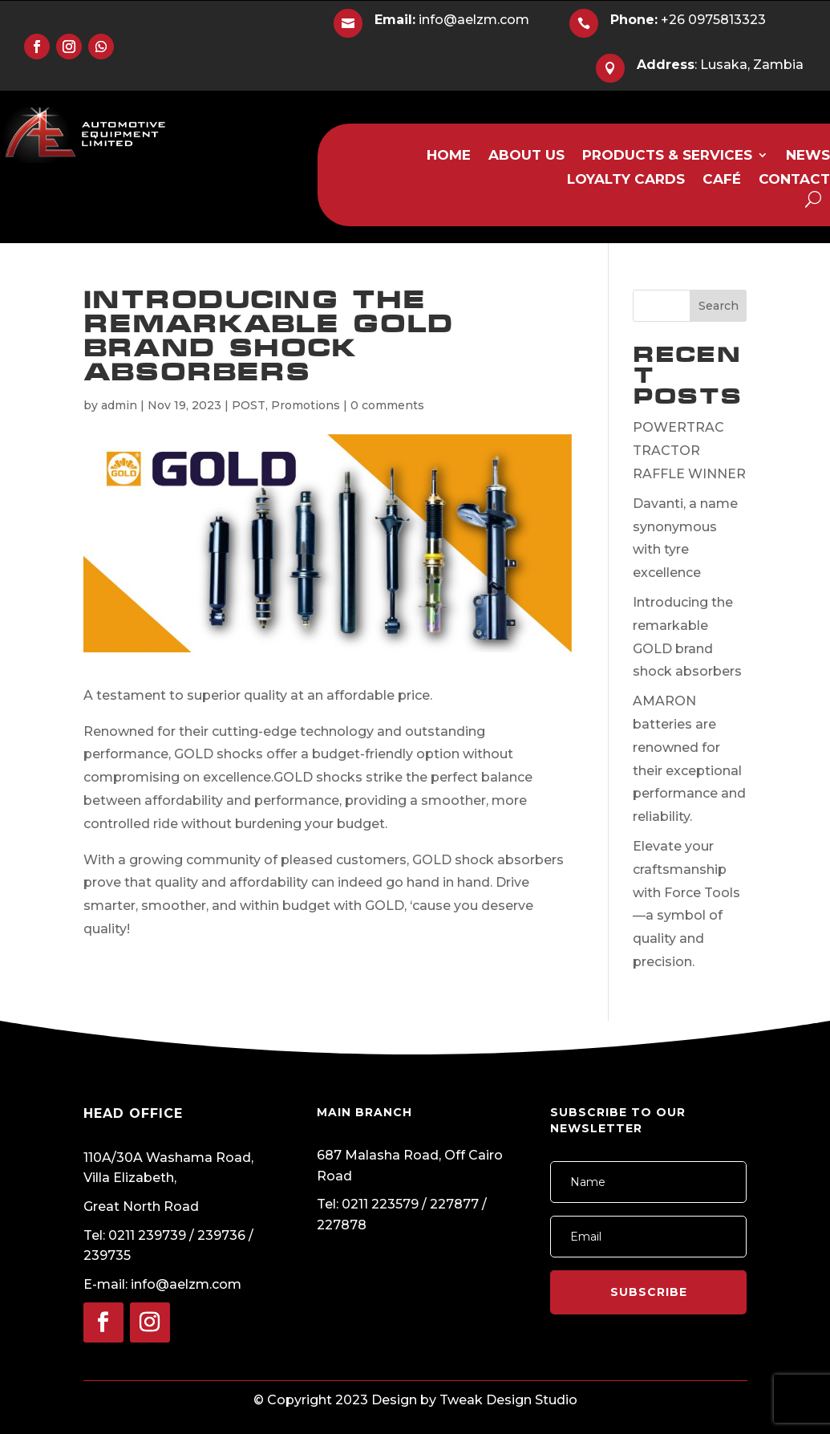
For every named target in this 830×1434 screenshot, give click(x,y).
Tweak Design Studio (508, 1400)
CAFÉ (721, 180)
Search (718, 306)
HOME (449, 156)
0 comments (387, 405)
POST (248, 405)
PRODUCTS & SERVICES (667, 156)
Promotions (305, 405)
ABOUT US (526, 156)
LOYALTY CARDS (626, 180)
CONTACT (794, 180)
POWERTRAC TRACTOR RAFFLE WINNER (689, 450)
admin (119, 405)
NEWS (808, 156)
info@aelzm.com (452, 19)
